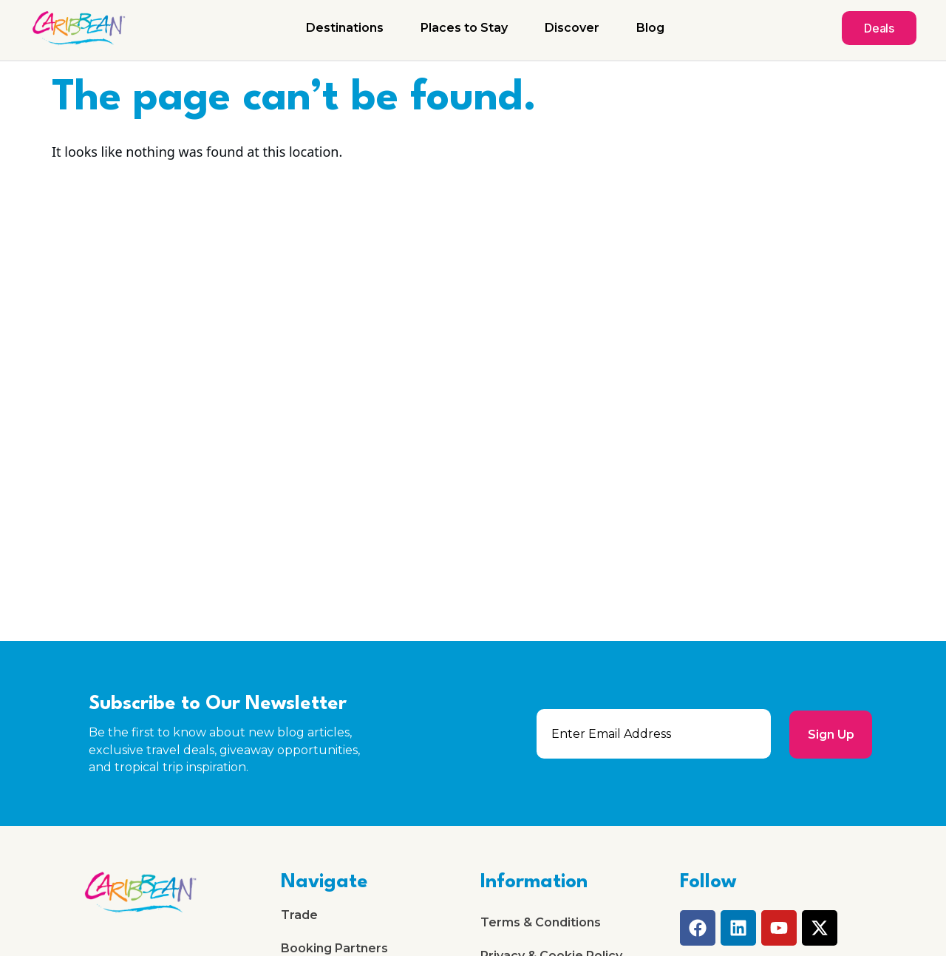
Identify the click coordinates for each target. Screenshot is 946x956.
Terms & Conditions (540, 923)
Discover (572, 28)
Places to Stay (464, 28)
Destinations (345, 28)
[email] (653, 734)
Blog (650, 28)
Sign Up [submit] (830, 734)
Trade (299, 916)
